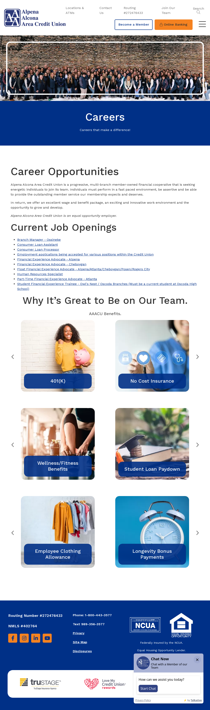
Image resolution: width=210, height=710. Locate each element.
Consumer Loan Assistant (37, 244)
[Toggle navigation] (202, 24)
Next (197, 356)
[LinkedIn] (35, 638)
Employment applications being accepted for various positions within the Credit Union (85, 254)
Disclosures (82, 651)
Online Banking (173, 24)
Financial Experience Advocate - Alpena (48, 259)
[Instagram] (24, 638)
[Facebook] (12, 638)
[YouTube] (47, 638)
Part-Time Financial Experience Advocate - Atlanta (57, 279)
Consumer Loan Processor (38, 249)
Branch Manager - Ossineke (39, 240)
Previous (13, 356)
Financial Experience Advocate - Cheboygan (51, 264)
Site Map (80, 642)
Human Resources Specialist (40, 274)
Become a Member (133, 24)
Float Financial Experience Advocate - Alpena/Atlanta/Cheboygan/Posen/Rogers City (83, 269)
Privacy (78, 633)
